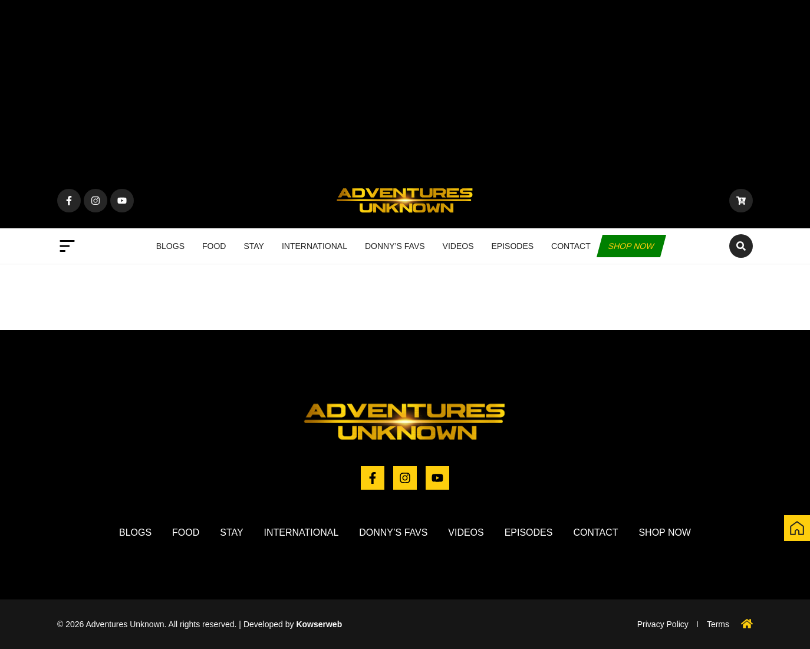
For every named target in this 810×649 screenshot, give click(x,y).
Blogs (170, 246)
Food (214, 246)
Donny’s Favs (395, 246)
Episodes (513, 246)
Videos (458, 246)
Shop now (631, 246)
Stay (253, 246)
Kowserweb (319, 624)
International (314, 246)
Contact (571, 246)
